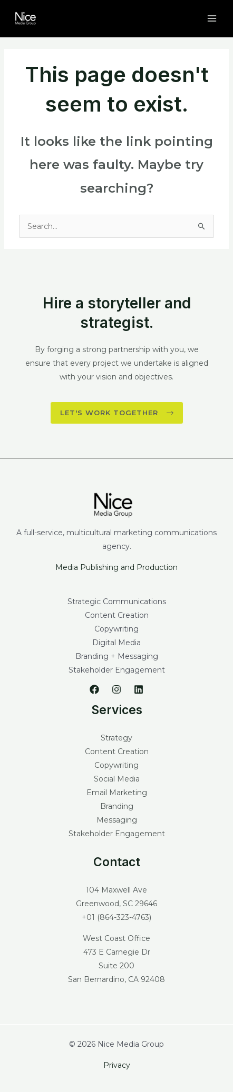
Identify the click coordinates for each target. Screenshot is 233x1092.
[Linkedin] (138, 689)
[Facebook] (94, 689)
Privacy (116, 1065)
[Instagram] (116, 689)
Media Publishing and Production (116, 567)
